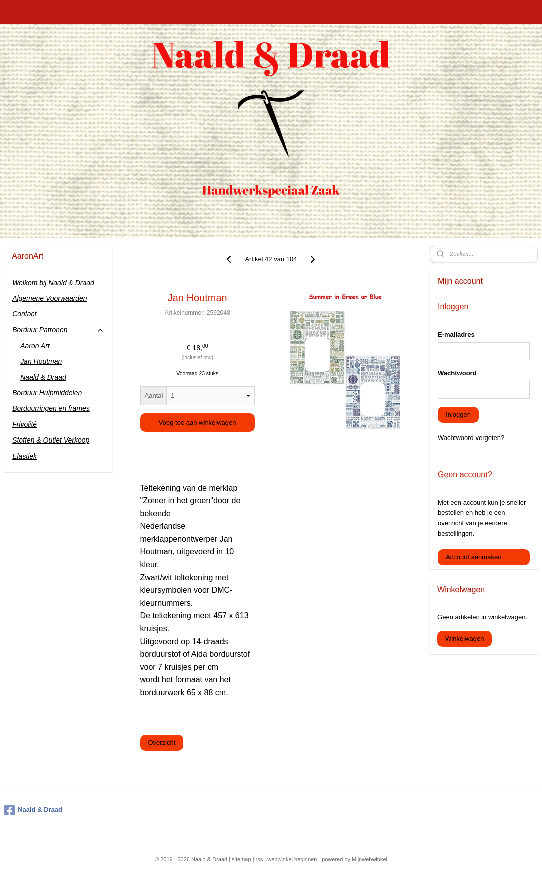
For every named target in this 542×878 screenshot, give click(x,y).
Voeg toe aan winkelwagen (197, 422)
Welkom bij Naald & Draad (53, 283)
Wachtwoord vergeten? (471, 438)
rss (259, 859)
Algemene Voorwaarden (49, 298)
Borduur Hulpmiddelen (47, 393)
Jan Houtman (41, 361)
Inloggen (458, 414)
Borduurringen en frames (51, 408)
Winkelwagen (464, 638)
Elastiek (24, 456)
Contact (24, 314)
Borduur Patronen (58, 330)
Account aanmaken (473, 557)
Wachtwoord (457, 373)
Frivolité (24, 424)
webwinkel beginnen (292, 859)
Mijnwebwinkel (369, 859)
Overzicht (162, 742)
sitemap (241, 859)
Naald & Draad (43, 377)
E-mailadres (456, 334)
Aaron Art (35, 346)
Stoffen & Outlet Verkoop (50, 440)
